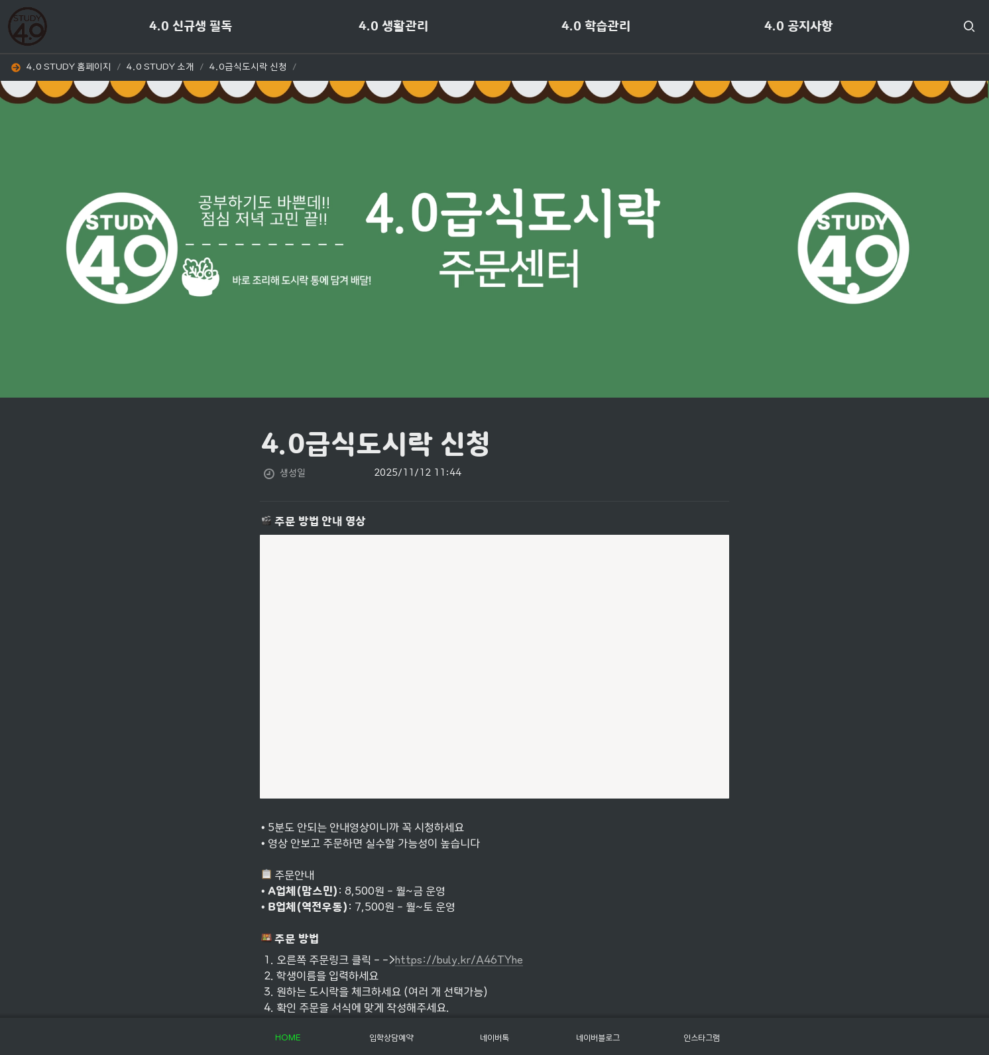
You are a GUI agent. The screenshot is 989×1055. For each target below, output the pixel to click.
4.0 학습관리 (595, 26)
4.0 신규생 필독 (190, 26)
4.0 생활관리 (393, 26)
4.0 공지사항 (798, 26)
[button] (969, 26)
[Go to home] (27, 26)
